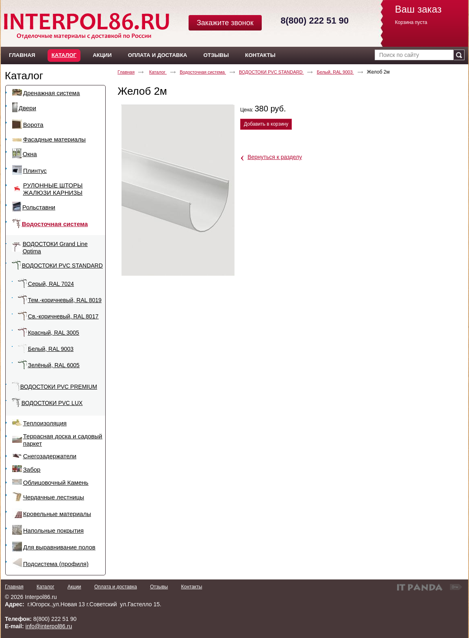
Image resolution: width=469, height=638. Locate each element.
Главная (126, 72)
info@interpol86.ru (49, 626)
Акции (74, 587)
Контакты (191, 587)
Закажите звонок (225, 23)
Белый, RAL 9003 (335, 72)
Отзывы (159, 587)
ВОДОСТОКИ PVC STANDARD (271, 72)
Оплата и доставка (115, 587)
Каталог (64, 55)
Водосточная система (203, 72)
